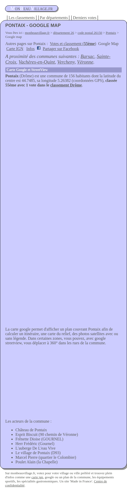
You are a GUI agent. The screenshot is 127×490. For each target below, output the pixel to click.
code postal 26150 (90, 33)
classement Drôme (66, 85)
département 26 (63, 33)
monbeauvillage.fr (37, 33)
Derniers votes (84, 18)
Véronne (85, 62)
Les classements (22, 18)
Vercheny (66, 62)
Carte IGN (14, 49)
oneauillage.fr (31, 8)
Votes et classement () (73, 43)
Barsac (87, 56)
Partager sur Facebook (61, 49)
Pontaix (111, 33)
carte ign (37, 477)
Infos (30, 49)
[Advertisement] (63, 125)
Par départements (54, 18)
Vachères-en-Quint (37, 62)
